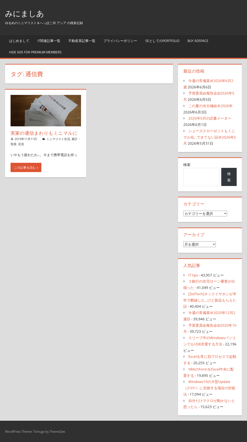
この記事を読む (25, 167)
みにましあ (24, 13)
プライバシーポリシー (120, 40)
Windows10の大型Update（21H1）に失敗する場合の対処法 (209, 388)
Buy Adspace (198, 40)
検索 (186, 164)
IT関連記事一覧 (49, 40)
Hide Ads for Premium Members (35, 52)
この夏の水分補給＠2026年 (210, 105)
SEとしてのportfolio (162, 40)
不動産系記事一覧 (81, 40)
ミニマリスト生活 (58, 139)
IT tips (193, 275)
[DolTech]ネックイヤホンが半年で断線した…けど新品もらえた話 (209, 300)
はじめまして (19, 40)
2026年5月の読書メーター (209, 118)
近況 (21, 144)
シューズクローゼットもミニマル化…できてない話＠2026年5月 (209, 137)
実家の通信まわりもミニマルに (44, 133)
